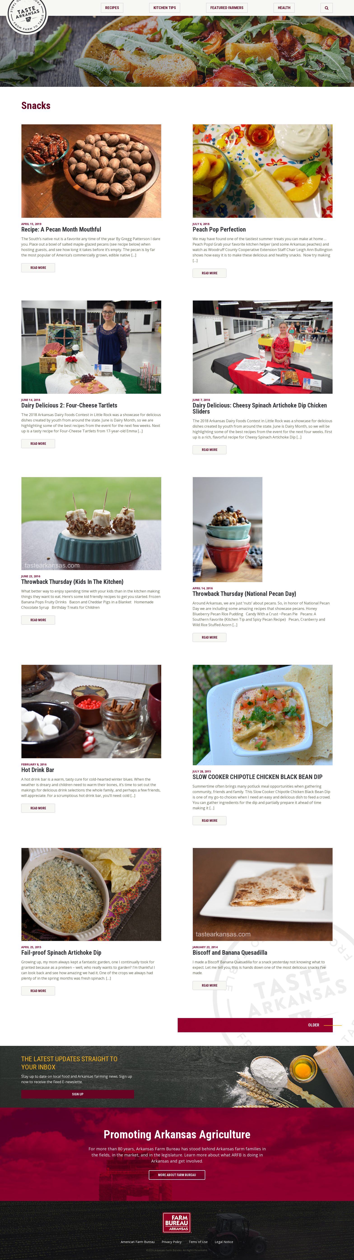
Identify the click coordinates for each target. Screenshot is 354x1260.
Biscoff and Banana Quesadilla (230, 952)
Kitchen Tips (165, 7)
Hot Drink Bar (37, 770)
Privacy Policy (172, 1242)
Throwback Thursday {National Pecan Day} (244, 593)
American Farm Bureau (138, 1242)
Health (284, 7)
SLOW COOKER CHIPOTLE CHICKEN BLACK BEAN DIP (258, 777)
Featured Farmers (226, 7)
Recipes (112, 7)
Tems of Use (198, 1242)
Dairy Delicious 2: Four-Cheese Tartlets (69, 405)
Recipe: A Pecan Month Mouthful (61, 229)
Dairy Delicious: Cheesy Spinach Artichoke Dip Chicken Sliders (260, 408)
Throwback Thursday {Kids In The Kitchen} (72, 581)
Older (313, 1025)
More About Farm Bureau (177, 1175)
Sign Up (77, 1094)
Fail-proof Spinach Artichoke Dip (61, 952)
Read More (38, 268)
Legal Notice (224, 1242)
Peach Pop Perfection (219, 229)
